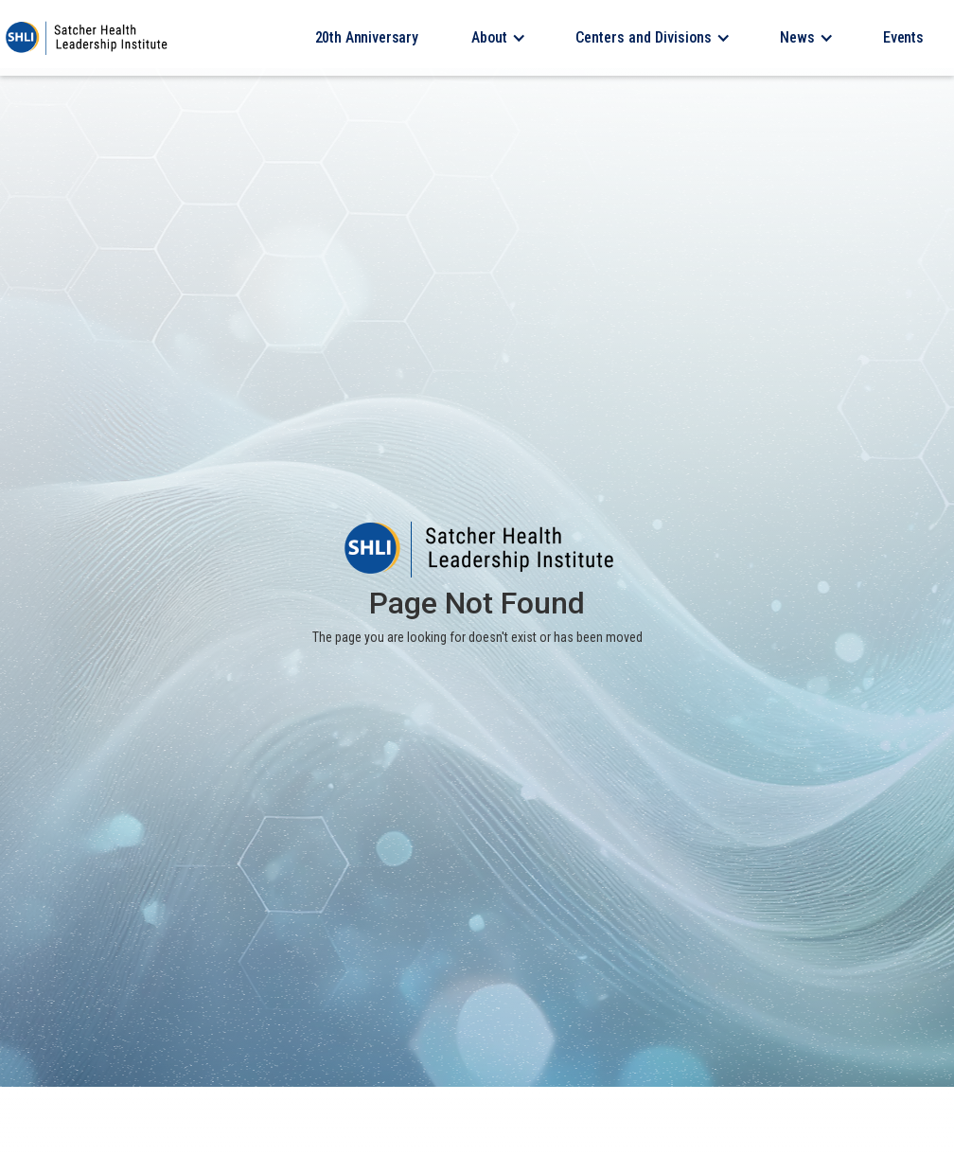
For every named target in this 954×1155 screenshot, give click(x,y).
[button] (497, 38)
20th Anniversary (366, 37)
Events (903, 37)
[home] (85, 38)
